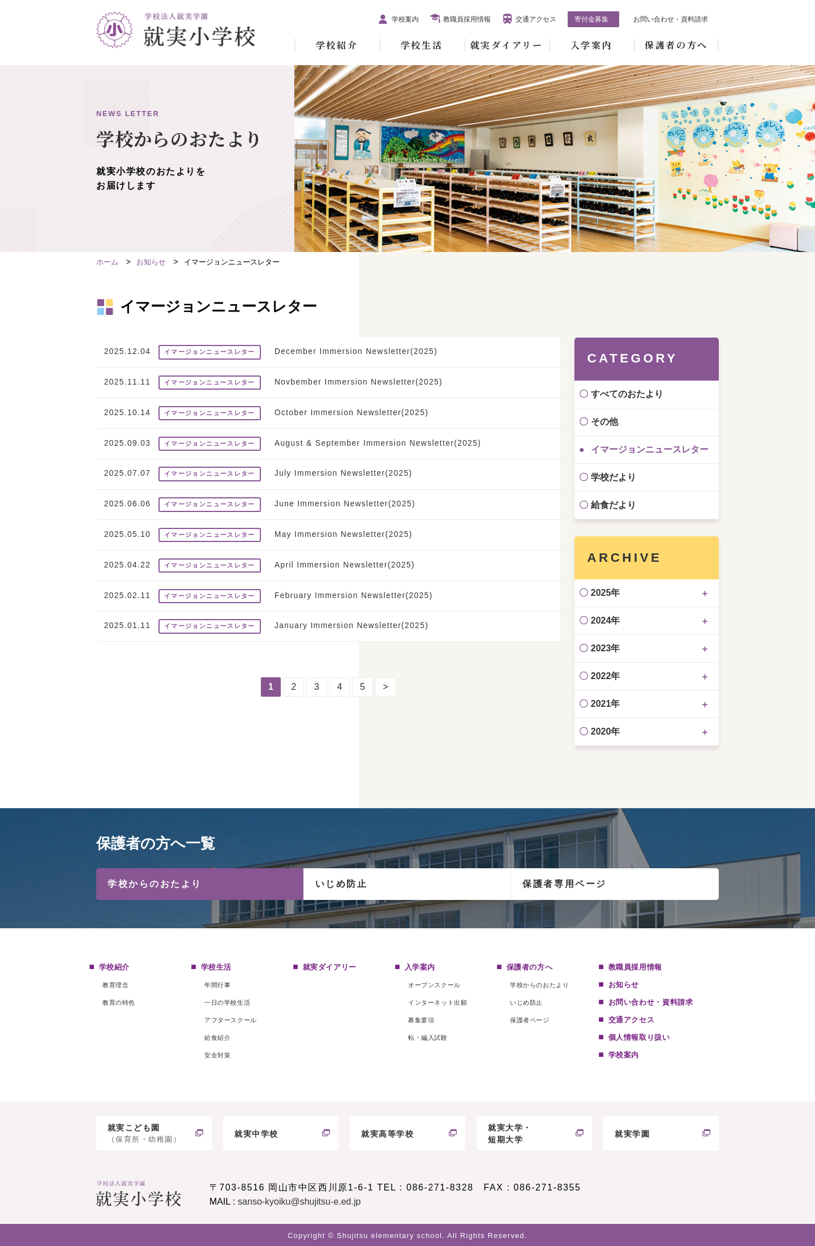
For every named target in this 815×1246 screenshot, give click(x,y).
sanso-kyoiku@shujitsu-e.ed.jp (299, 1201)
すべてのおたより (627, 394)
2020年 (605, 731)
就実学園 (632, 1133)
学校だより (613, 477)
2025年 (605, 593)
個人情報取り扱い (639, 1037)
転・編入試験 (427, 1037)
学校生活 (422, 45)
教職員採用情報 (467, 19)
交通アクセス (536, 19)
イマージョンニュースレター (650, 449)
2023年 (605, 648)
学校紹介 (337, 45)
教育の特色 (118, 1002)
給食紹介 (217, 1037)
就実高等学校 (387, 1133)
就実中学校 (256, 1133)
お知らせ (624, 984)
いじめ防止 (341, 884)
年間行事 (217, 985)
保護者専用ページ (564, 884)
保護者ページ (529, 1020)
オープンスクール (434, 985)
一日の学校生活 (227, 1002)
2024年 (605, 620)
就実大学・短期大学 (510, 1133)
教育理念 (115, 985)
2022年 (605, 676)
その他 (604, 421)
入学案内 (591, 45)
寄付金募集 (591, 19)
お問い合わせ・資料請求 (670, 19)
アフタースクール (230, 1020)
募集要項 (421, 1020)
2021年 (605, 704)
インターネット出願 (437, 1002)
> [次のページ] (385, 687)
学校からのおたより (155, 884)
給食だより (613, 505)
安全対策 (217, 1055)
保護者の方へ (676, 45)
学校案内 (405, 19)
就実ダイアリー (506, 45)
